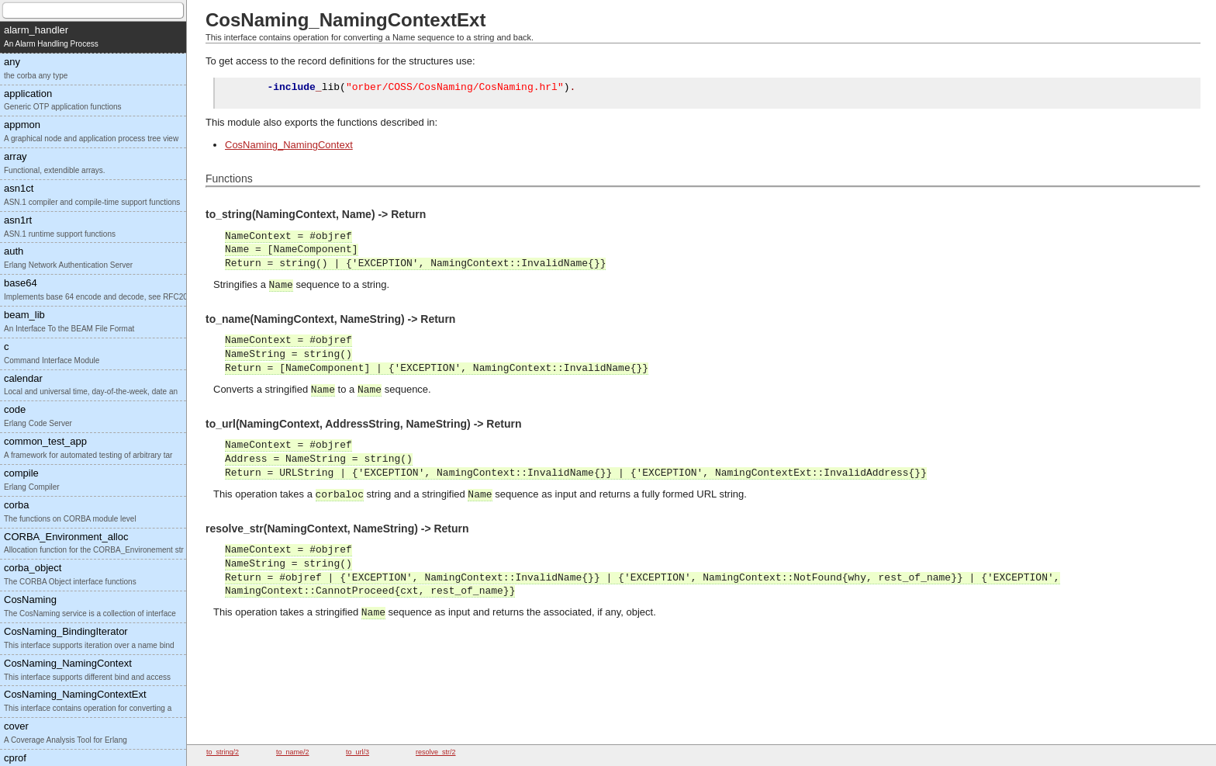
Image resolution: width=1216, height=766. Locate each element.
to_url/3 (357, 752)
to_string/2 (222, 752)
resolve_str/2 (436, 752)
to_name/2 (292, 752)
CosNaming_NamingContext (289, 147)
